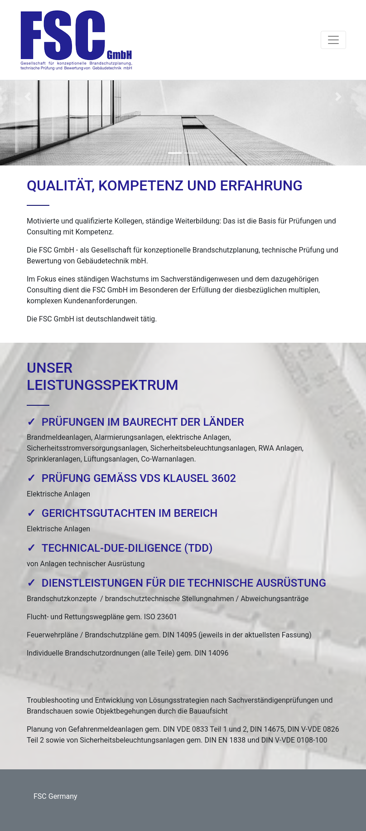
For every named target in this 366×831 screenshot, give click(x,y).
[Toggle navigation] (333, 40)
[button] (27, 96)
